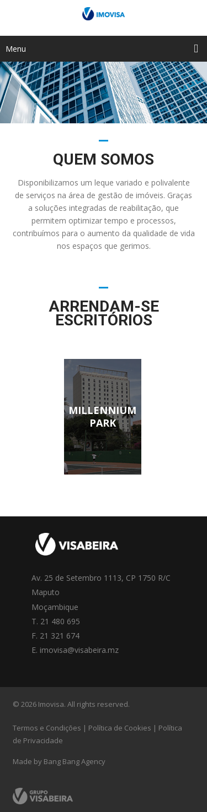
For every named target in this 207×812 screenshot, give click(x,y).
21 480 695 (60, 621)
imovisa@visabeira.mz (79, 650)
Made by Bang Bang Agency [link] (59, 761)
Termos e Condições (47, 728)
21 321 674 (59, 635)
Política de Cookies (119, 728)
